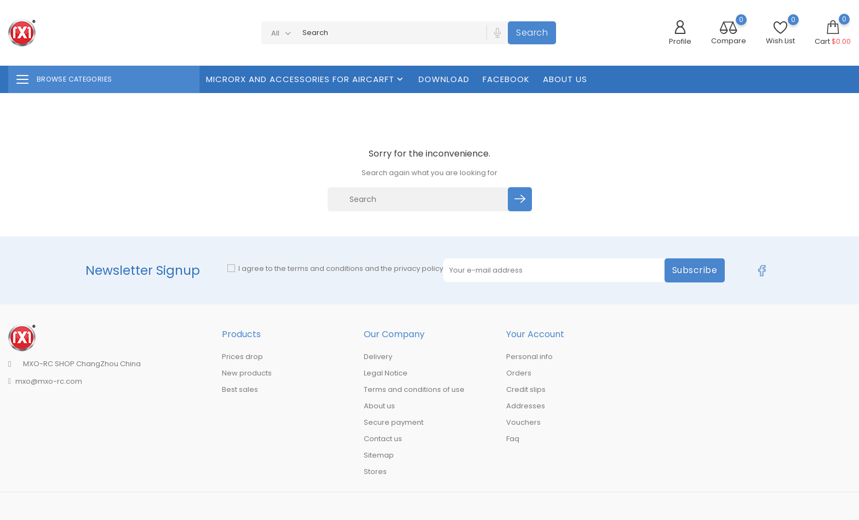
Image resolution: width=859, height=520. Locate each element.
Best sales (240, 389)
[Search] (419, 199)
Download (444, 79)
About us (565, 79)
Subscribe (695, 270)
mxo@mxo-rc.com (48, 381)
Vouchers (523, 422)
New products (247, 373)
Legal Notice (386, 373)
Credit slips (526, 389)
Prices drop (242, 356)
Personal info (529, 356)
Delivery (378, 356)
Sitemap (379, 455)
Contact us (383, 439)
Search (532, 32)
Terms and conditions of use (414, 389)
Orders (518, 373)
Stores (375, 471)
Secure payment (393, 422)
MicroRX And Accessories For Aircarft (305, 79)
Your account (535, 334)
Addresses (525, 406)
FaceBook (506, 79)
